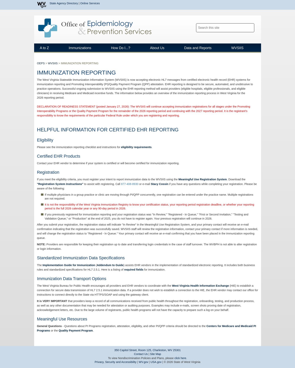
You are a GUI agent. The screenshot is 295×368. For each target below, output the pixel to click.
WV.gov (143, 362)
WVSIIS (53, 63)
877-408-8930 (129, 184)
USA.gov (156, 362)
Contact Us (141, 354)
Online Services (90, 3)
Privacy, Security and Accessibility (116, 362)
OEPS (41, 63)
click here (180, 358)
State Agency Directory (64, 3)
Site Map (155, 354)
